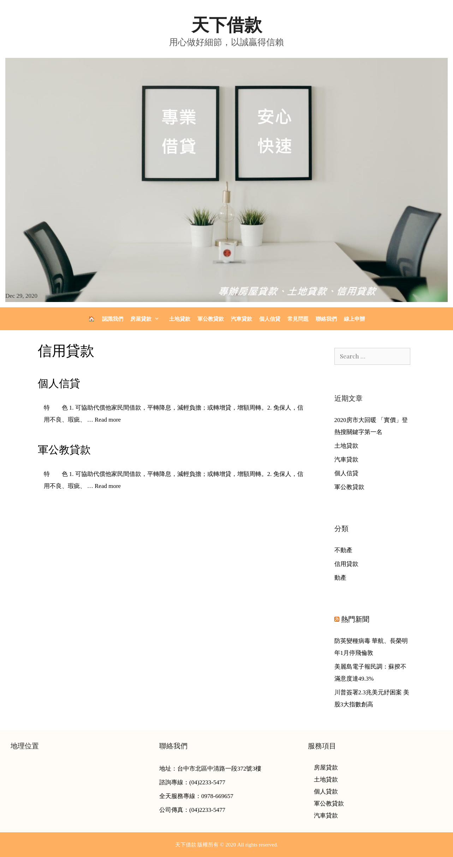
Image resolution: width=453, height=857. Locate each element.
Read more (108, 419)
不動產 (343, 550)
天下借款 (226, 25)
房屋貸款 (148, 319)
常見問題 (298, 318)
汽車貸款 (241, 318)
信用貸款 (346, 564)
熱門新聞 (355, 619)
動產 (340, 577)
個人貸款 (326, 791)
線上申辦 (354, 318)
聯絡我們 (326, 318)
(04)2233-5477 (207, 782)
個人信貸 (269, 318)
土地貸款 (179, 318)
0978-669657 (217, 796)
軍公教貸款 (210, 318)
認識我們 (112, 318)
